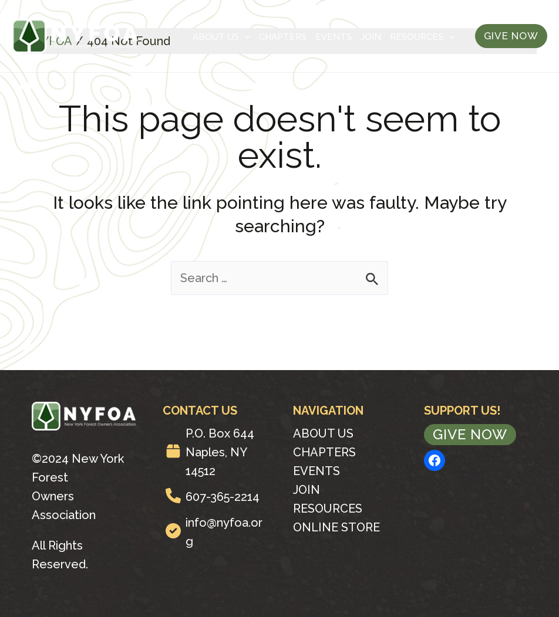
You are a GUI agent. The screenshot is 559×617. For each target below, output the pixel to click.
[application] (244, 37)
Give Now (470, 434)
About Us (221, 37)
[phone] (173, 495)
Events (333, 37)
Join (371, 37)
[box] (173, 451)
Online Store (336, 527)
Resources (422, 37)
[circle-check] (173, 530)
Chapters (283, 37)
